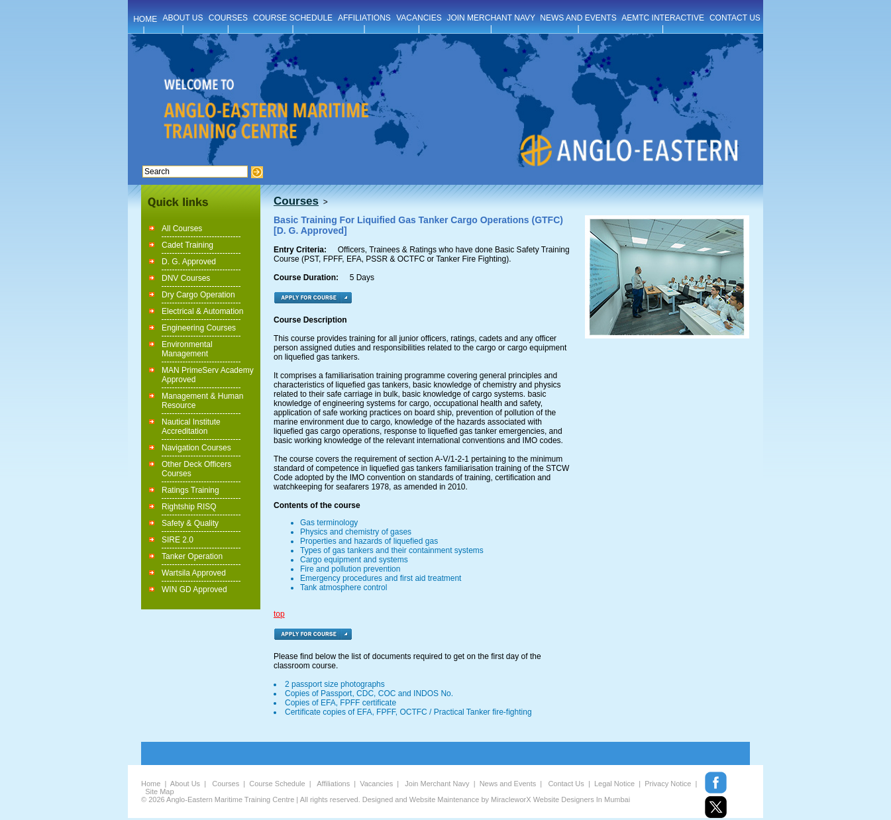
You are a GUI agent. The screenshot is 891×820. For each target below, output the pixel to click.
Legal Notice (614, 784)
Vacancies (376, 784)
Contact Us (566, 784)
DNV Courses (186, 278)
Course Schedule (277, 784)
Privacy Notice (668, 784)
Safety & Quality (190, 523)
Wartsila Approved (194, 573)
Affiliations (333, 784)
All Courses (182, 228)
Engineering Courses (199, 328)
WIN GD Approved (194, 589)
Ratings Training (190, 490)
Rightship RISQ (189, 506)
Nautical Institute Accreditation (191, 426)
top (279, 614)
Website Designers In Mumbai (582, 799)
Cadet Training (187, 245)
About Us (185, 784)
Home (150, 784)
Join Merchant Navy (437, 784)
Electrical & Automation (202, 311)
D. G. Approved (189, 261)
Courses (225, 784)
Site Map (159, 791)
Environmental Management (187, 349)
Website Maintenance (444, 799)
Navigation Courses (196, 447)
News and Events (508, 784)
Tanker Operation (192, 556)
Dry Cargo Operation (198, 294)
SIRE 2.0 (177, 539)
